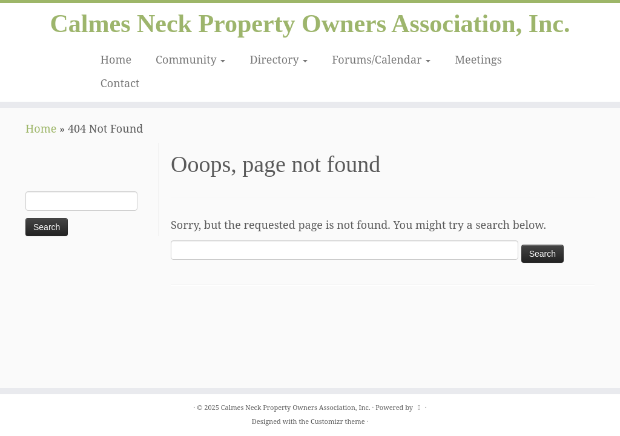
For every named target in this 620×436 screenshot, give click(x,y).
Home (116, 60)
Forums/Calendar (381, 60)
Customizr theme (338, 421)
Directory (278, 60)
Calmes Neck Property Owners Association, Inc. (310, 24)
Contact (120, 83)
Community (190, 60)
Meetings (478, 60)
